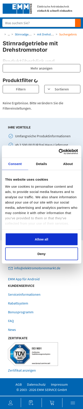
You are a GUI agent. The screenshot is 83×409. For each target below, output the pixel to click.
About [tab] (68, 164)
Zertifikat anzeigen (22, 370)
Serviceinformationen (24, 294)
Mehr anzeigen (41, 68)
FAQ (11, 321)
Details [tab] (41, 164)
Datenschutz (36, 384)
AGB (18, 384)
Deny (41, 253)
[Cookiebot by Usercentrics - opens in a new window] (59, 151)
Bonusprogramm (20, 312)
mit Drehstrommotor (51, 34)
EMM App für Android (24, 279)
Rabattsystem (18, 303)
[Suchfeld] (38, 23)
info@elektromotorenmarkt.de (37, 268)
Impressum (59, 384)
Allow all (41, 239)
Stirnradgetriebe (25, 34)
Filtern (21, 89)
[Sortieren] (62, 89)
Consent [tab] (15, 164)
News (12, 329)
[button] (10, 402)
